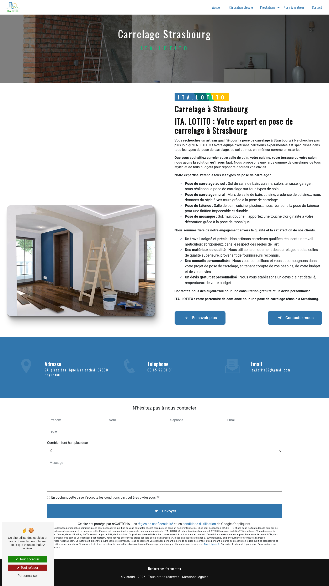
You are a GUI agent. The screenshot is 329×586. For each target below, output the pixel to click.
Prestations (267, 7)
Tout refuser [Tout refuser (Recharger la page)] (27, 567)
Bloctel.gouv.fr (211, 544)
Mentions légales (195, 577)
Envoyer (169, 511)
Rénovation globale (241, 7)
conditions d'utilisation (199, 524)
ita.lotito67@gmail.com (270, 363)
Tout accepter (27, 559)
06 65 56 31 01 (160, 376)
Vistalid (129, 577)
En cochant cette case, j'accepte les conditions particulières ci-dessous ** (105, 497)
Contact (317, 7)
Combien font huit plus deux (68, 443)
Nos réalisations (294, 7)
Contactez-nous (295, 318)
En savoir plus (200, 318)
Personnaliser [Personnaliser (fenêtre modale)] (27, 575)
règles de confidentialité (155, 524)
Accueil (216, 7)
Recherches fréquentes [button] (164, 568)
